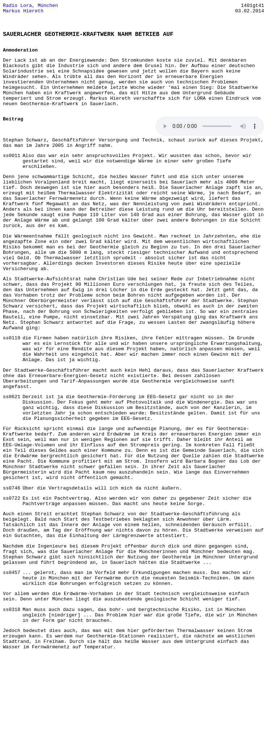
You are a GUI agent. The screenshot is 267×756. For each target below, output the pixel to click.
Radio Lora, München (30, 6)
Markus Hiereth (23, 12)
